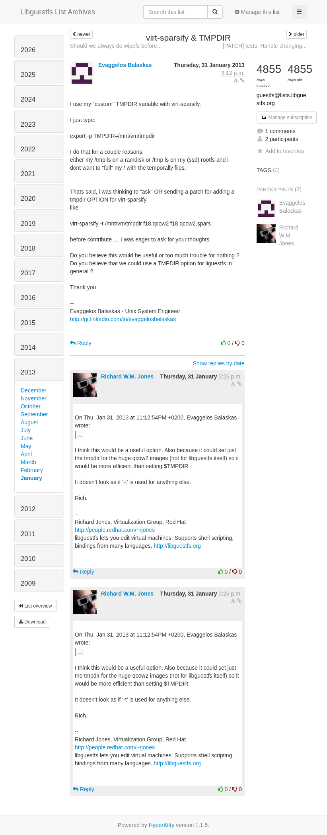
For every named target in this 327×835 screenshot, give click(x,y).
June (27, 438)
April (26, 454)
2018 (28, 248)
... (79, 434)
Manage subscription (287, 117)
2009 (28, 583)
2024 (28, 99)
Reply (80, 343)
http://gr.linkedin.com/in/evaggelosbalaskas (123, 319)
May (26, 446)
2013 (28, 372)
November (34, 398)
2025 (28, 74)
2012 (28, 509)
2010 (28, 559)
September (34, 414)
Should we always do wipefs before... (116, 46)
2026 (28, 50)
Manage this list (257, 12)
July (26, 430)
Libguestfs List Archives (57, 12)
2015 (28, 323)
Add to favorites (280, 151)
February (32, 470)
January (31, 478)
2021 (28, 174)
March (28, 462)
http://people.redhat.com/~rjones (115, 530)
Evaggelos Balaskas (125, 65)
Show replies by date (219, 363)
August (29, 422)
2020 (28, 198)
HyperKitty (162, 825)
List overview (35, 606)
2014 (28, 347)
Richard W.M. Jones (127, 376)
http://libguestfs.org (177, 546)
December (34, 390)
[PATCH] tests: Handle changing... (265, 46)
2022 (28, 149)
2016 (28, 298)
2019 (28, 223)
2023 (28, 124)
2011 (28, 534)
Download (32, 622)
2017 (28, 273)
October (31, 406)
